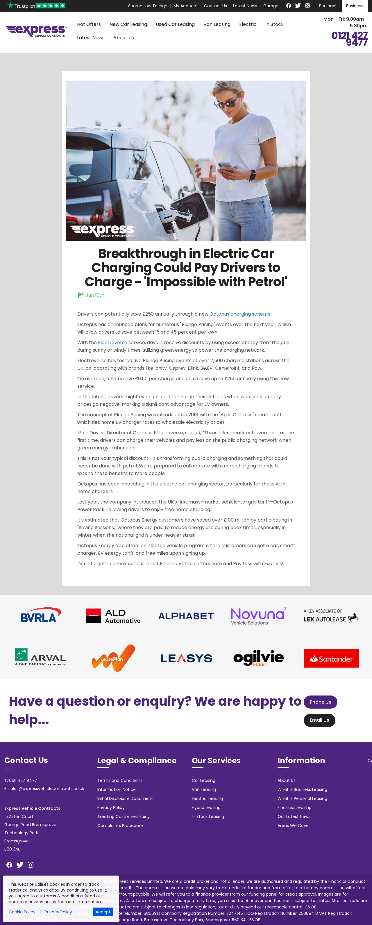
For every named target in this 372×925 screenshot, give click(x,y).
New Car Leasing (128, 24)
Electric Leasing (207, 798)
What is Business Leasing (302, 789)
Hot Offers (89, 24)
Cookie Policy (22, 912)
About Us (123, 37)
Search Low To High (147, 6)
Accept (103, 912)
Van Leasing (216, 24)
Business (354, 6)
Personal (327, 6)
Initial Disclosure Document (125, 798)
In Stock (274, 24)
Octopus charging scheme (240, 314)
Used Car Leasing (175, 24)
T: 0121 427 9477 (20, 780)
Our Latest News (294, 816)
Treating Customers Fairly (123, 816)
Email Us (317, 720)
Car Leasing (203, 780)
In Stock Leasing (208, 816)
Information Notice (116, 789)
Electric (248, 24)
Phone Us (318, 702)
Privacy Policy (111, 807)
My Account (186, 6)
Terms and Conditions (119, 780)
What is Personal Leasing (302, 798)
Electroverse (112, 342)
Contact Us (215, 6)
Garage (270, 6)
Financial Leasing (295, 807)
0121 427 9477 (349, 39)
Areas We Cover (294, 825)
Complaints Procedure (120, 825)
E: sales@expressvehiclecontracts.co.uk (44, 788)
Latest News (245, 6)
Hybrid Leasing (206, 807)
